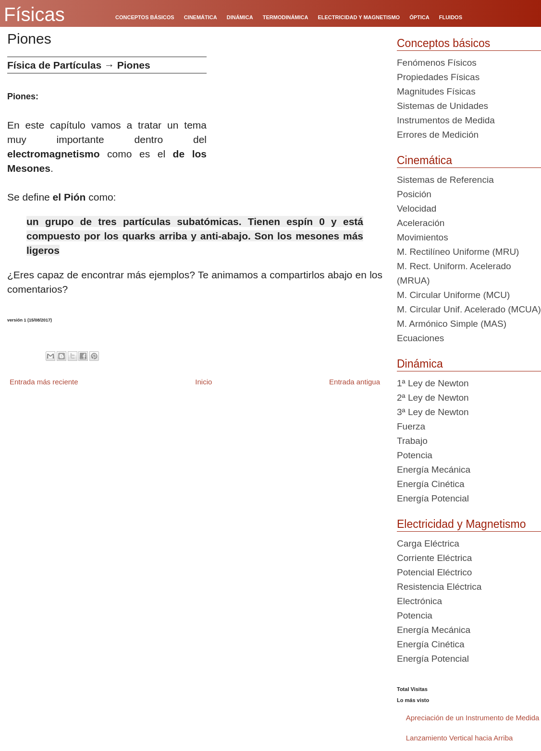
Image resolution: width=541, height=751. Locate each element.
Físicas (34, 14)
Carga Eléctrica (428, 543)
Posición (414, 194)
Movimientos (422, 237)
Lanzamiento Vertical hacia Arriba (459, 738)
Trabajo (412, 441)
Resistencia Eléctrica (439, 587)
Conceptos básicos (443, 43)
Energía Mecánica (433, 470)
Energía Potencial (433, 498)
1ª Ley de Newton (433, 383)
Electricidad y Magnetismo (461, 524)
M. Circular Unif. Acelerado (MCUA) (469, 309)
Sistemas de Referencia (445, 180)
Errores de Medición (438, 135)
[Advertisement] (298, 124)
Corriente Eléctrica (434, 558)
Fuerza (411, 426)
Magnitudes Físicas (436, 91)
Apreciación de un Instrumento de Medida (473, 718)
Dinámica (420, 364)
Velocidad (416, 208)
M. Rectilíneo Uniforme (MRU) (458, 252)
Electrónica (419, 601)
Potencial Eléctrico (434, 572)
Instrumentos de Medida (446, 120)
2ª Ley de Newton (433, 398)
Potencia (414, 455)
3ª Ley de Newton (433, 412)
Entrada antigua (354, 382)
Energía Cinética (430, 484)
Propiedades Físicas (438, 77)
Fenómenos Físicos (437, 63)
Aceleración (420, 223)
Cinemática (424, 160)
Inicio (203, 382)
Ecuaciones (420, 338)
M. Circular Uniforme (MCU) (453, 295)
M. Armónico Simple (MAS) (451, 324)
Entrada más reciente (44, 382)
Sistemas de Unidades (442, 106)
